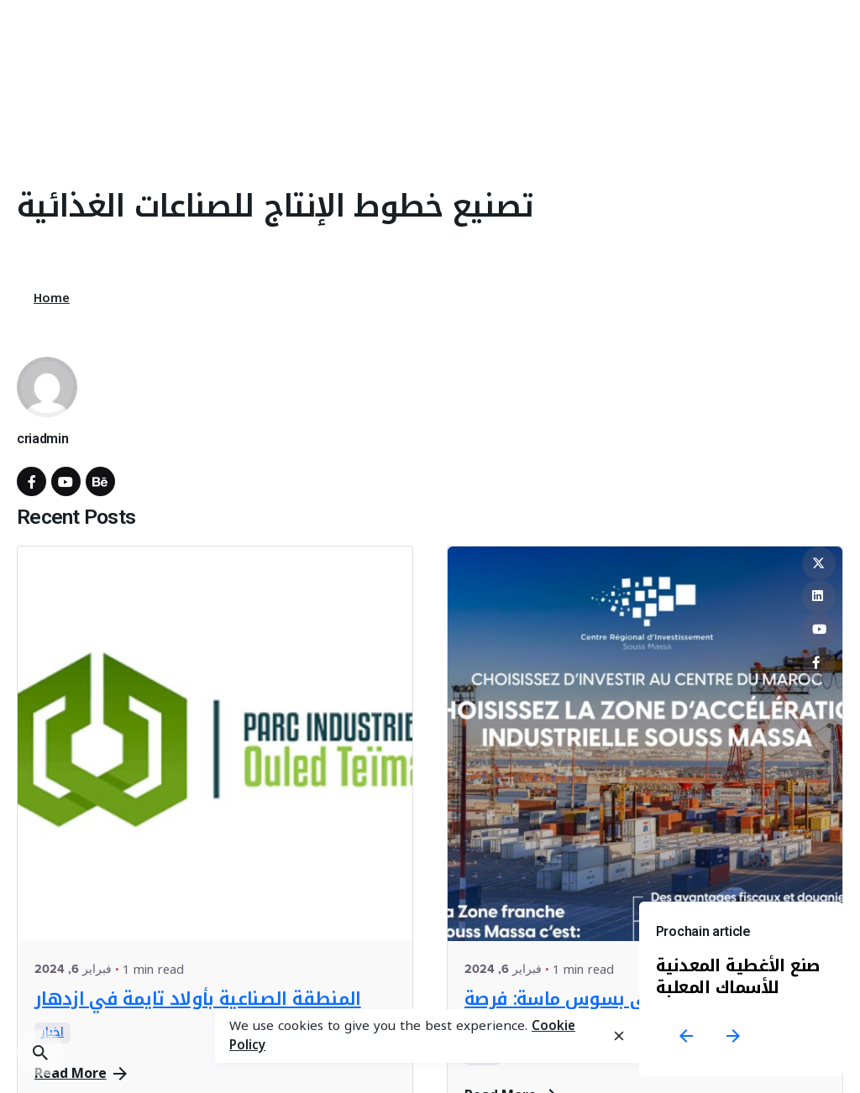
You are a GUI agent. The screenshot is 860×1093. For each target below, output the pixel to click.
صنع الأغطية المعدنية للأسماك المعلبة (738, 976)
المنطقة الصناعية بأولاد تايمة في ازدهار (197, 998)
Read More (80, 1074)
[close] (619, 1036)
